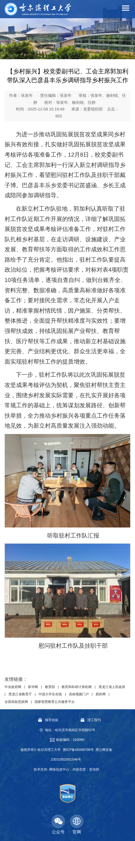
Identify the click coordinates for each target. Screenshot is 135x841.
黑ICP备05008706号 (78, 749)
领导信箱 (48, 720)
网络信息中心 (59, 769)
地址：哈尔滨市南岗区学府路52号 (70, 730)
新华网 (33, 687)
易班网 (101, 694)
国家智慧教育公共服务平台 (55, 702)
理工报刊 (91, 720)
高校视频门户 (79, 694)
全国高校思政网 (16, 702)
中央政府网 (13, 687)
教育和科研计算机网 (77, 687)
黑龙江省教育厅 (20, 694)
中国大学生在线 (50, 694)
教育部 (50, 687)
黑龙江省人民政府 (112, 687)
